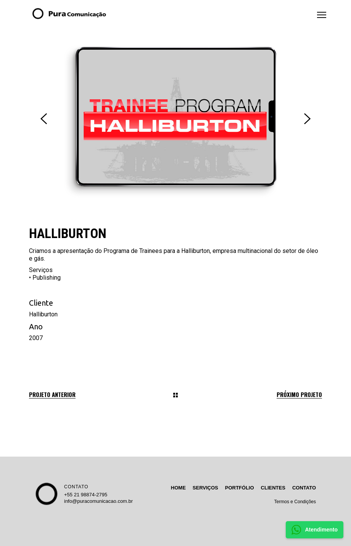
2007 (36, 338)
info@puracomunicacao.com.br (98, 501)
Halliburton (43, 314)
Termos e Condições (295, 501)
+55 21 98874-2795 (85, 494)
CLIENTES (273, 488)
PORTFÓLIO (239, 488)
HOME (178, 488)
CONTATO (76, 486)
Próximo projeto (299, 394)
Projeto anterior (52, 394)
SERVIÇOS (205, 488)
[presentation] (43, 119)
